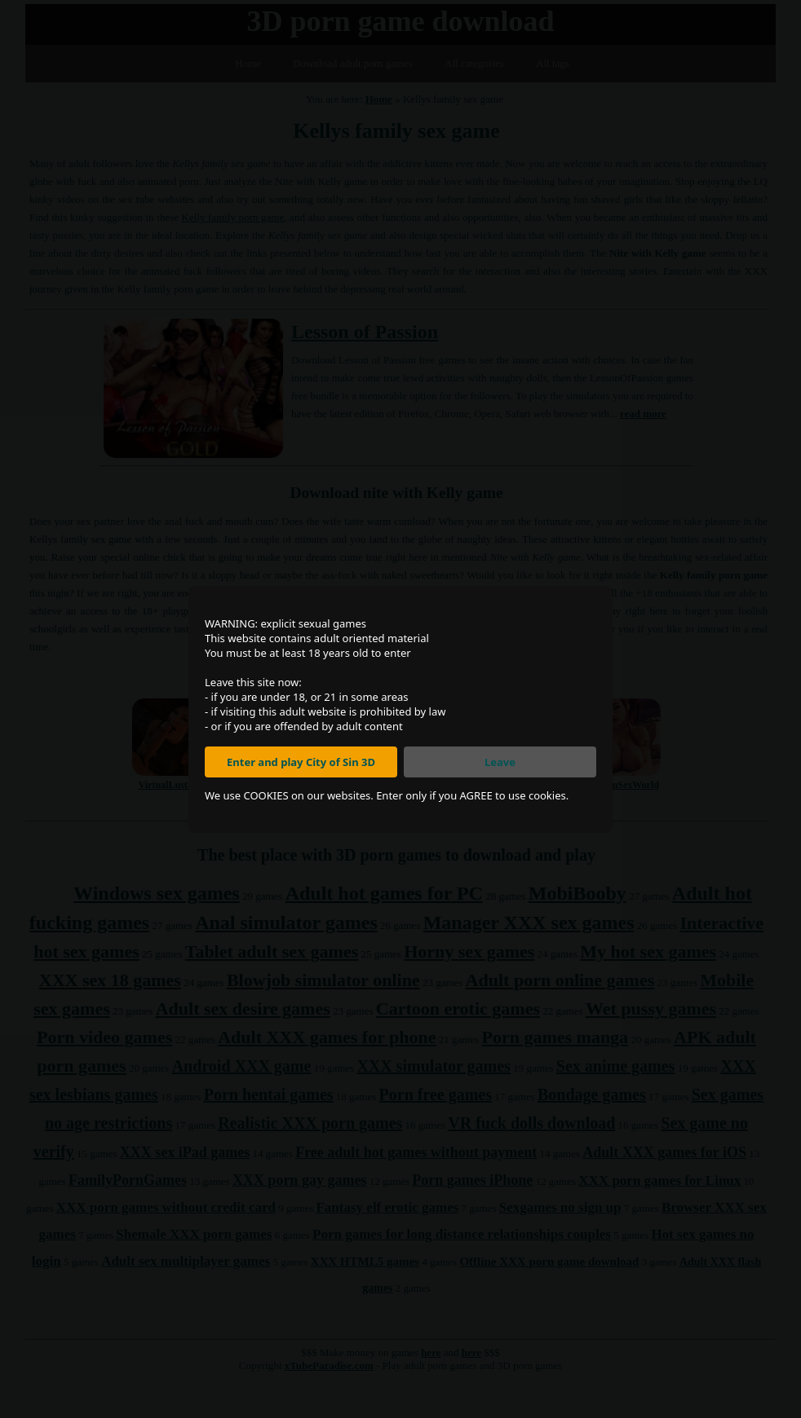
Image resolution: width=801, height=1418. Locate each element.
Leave (500, 762)
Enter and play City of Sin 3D (301, 762)
